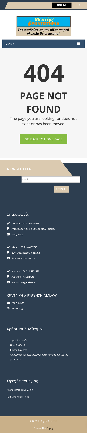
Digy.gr (49, 428)
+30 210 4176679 (30, 223)
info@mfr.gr (18, 234)
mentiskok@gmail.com (23, 282)
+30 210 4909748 (28, 247)
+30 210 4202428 (30, 271)
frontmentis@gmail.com (24, 258)
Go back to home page (43, 139)
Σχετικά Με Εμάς (18, 340)
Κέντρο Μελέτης (18, 349)
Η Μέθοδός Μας (18, 345)
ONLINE (62, 5)
